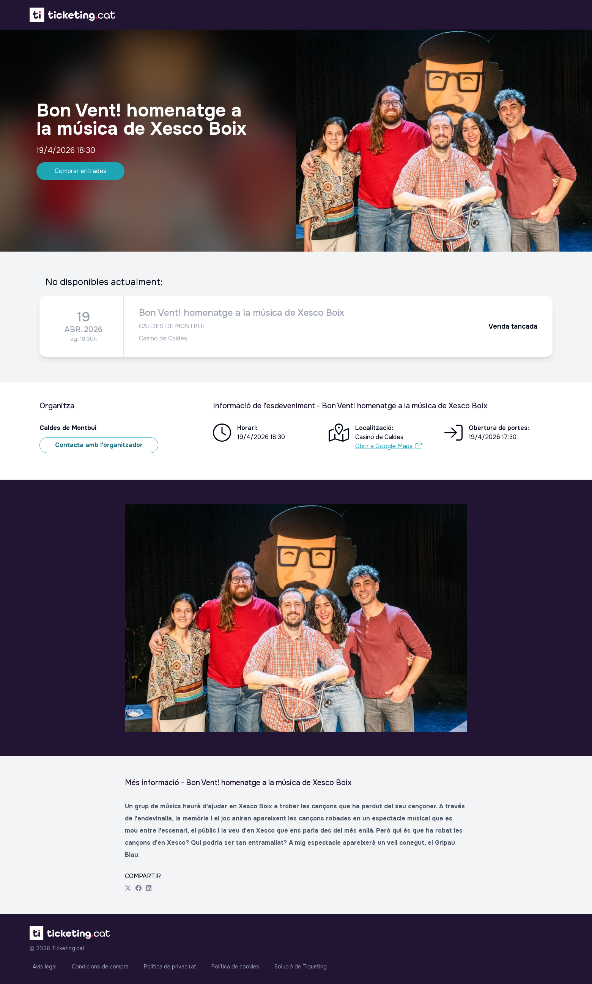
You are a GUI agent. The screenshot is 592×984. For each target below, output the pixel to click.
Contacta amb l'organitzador (99, 445)
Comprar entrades (80, 171)
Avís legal (45, 966)
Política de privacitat (170, 966)
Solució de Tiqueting (300, 966)
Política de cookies (235, 966)
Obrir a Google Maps (388, 446)
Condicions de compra (100, 966)
